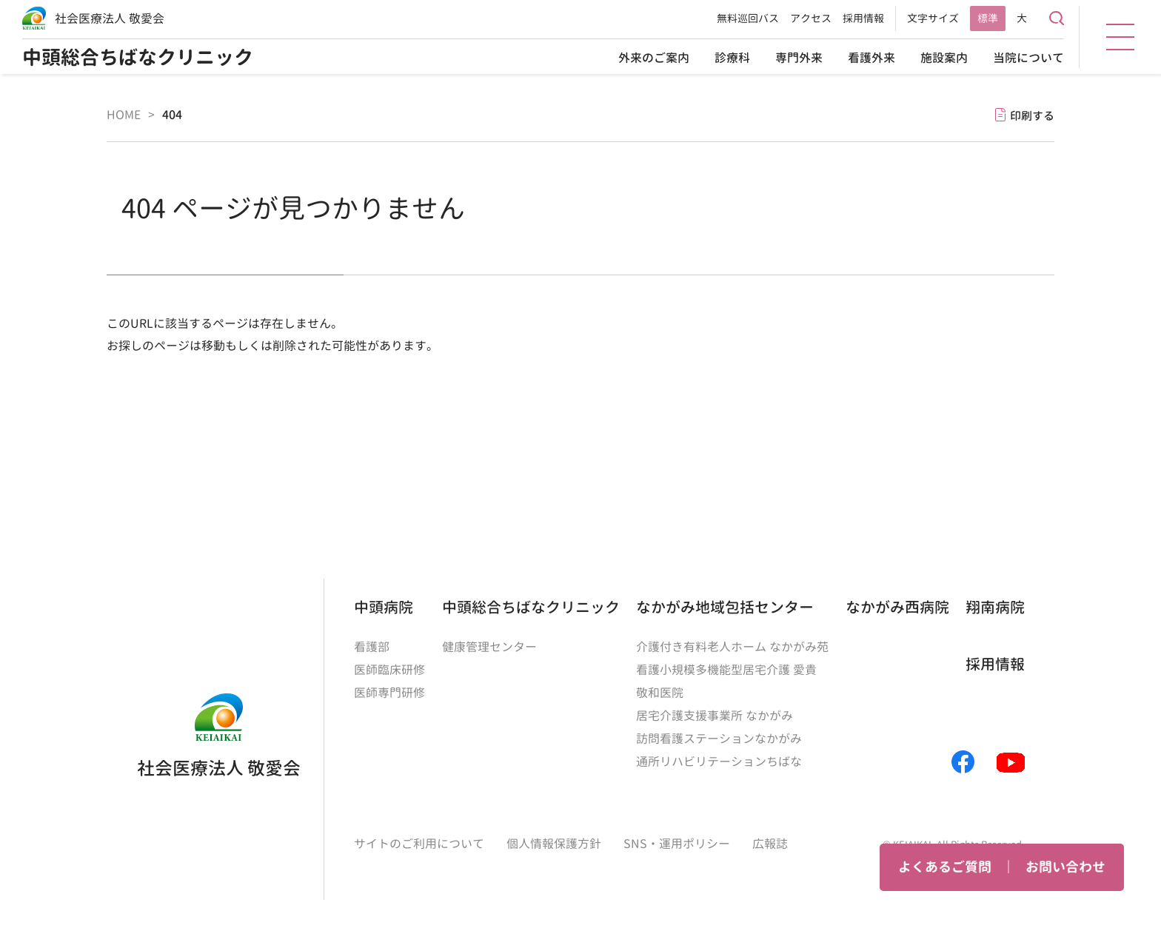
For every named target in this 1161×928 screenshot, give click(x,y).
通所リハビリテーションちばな (719, 758)
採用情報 (863, 18)
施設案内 (944, 58)
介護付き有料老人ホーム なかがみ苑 (732, 647)
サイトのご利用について (419, 839)
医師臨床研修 (389, 669)
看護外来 (871, 58)
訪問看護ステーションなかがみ (719, 735)
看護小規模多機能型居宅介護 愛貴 (726, 669)
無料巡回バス (748, 18)
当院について (1028, 58)
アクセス (811, 18)
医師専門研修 (389, 691)
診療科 (732, 58)
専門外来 (799, 58)
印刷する (1032, 115)
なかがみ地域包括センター (725, 606)
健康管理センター (489, 647)
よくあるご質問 (944, 867)
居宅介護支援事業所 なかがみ (714, 713)
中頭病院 (383, 606)
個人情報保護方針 (553, 839)
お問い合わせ (1065, 867)
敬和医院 (659, 691)
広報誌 (770, 839)
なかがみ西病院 (897, 606)
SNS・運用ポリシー (676, 839)
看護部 (371, 647)
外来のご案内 (653, 58)
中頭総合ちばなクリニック (137, 57)
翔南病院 (995, 606)
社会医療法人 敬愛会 (109, 18)
